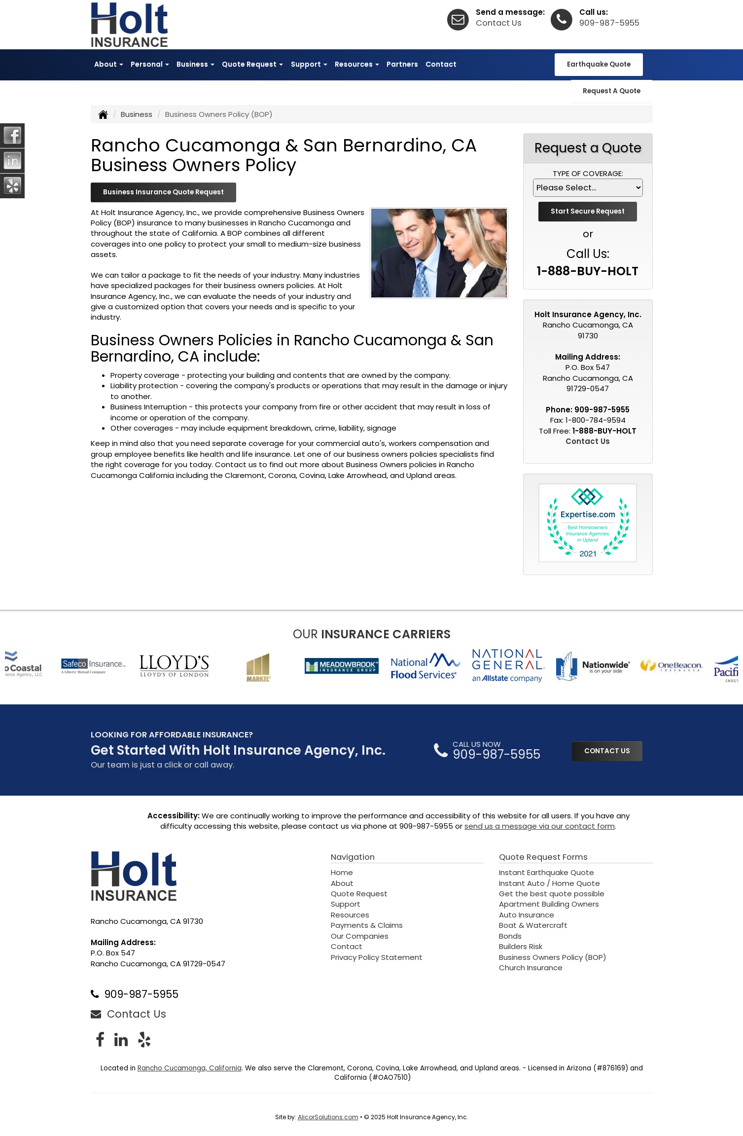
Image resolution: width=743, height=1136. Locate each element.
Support (345, 904)
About (342, 883)
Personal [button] (150, 64)
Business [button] (195, 64)
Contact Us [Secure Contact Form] (588, 441)
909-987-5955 (609, 23)
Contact (441, 64)
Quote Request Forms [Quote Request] (543, 857)
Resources (350, 915)
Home (342, 872)
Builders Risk (520, 946)
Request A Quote (611, 91)
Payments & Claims (367, 925)
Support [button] (309, 64)
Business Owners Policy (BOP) (552, 957)
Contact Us (499, 23)
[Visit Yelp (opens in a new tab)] (144, 1039)
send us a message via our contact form (539, 826)
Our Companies (360, 936)
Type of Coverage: (588, 173)
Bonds (510, 936)
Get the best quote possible (551, 893)
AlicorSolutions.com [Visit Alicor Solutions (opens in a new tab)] (328, 1117)
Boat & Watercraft (533, 925)
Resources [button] (357, 64)
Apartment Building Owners (549, 904)
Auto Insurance (526, 915)
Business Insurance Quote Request (163, 192)
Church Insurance (531, 967)
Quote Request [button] (252, 64)
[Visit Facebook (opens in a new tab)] (100, 1039)
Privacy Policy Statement (377, 957)
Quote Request (359, 893)
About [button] (108, 64)
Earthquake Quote (599, 64)
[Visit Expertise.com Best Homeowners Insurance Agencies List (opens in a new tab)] (587, 522)
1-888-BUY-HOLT (587, 271)
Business (136, 114)
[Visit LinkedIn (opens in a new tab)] (121, 1039)
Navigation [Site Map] (353, 857)
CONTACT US (607, 751)
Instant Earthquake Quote (546, 872)
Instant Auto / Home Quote (549, 883)
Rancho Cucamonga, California (190, 1068)
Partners (402, 64)
